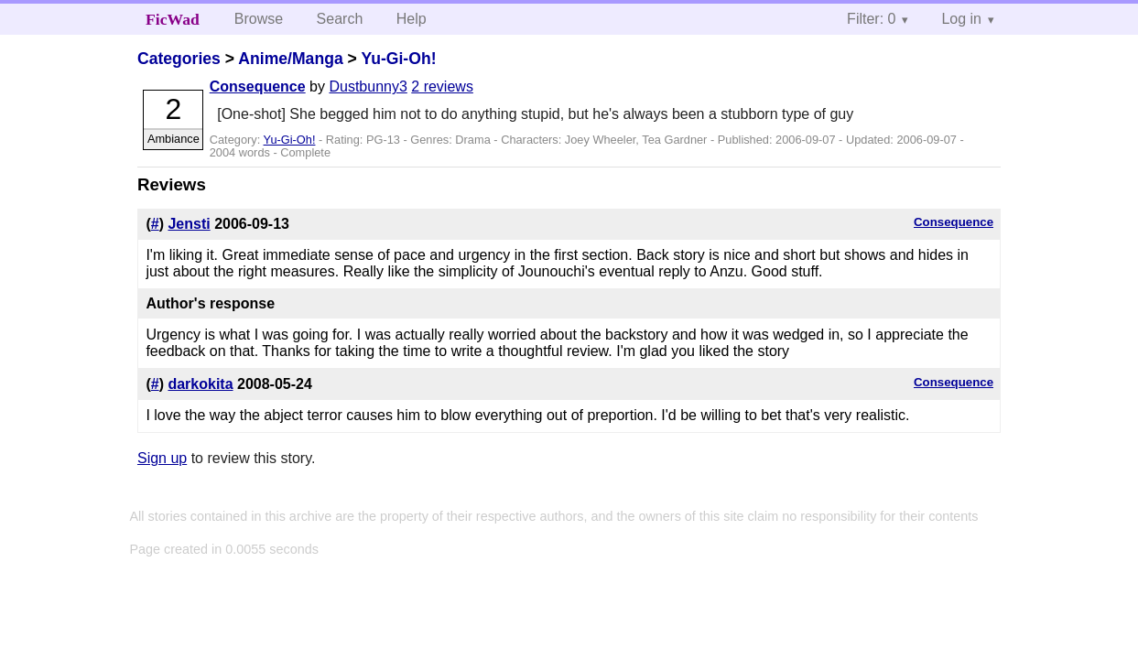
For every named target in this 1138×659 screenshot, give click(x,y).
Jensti (189, 224)
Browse (258, 19)
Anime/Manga (290, 58)
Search (340, 19)
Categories (179, 58)
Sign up (162, 458)
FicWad (173, 19)
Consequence (258, 86)
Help (411, 19)
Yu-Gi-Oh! (398, 58)
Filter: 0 (871, 19)
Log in (961, 19)
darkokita (200, 384)
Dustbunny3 (367, 86)
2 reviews (442, 86)
